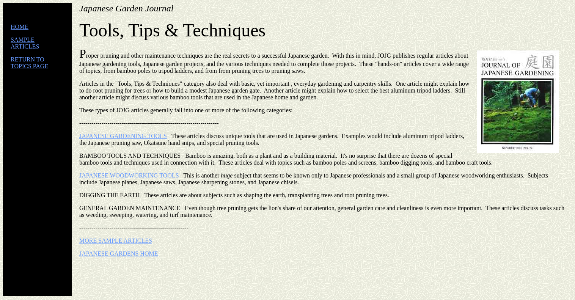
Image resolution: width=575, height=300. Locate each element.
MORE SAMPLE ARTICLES (115, 240)
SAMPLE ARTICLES (25, 43)
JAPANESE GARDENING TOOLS (123, 136)
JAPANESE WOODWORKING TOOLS (129, 175)
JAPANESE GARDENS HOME (118, 253)
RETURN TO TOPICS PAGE (29, 62)
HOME (19, 27)
